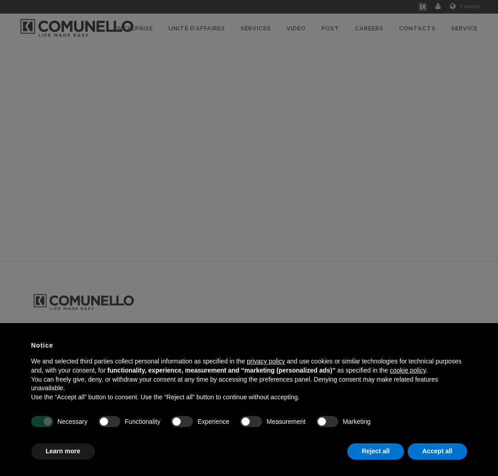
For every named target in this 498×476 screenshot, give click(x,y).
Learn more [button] (63, 451)
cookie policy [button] (408, 370)
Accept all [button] (437, 451)
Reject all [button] (376, 451)
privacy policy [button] (266, 361)
